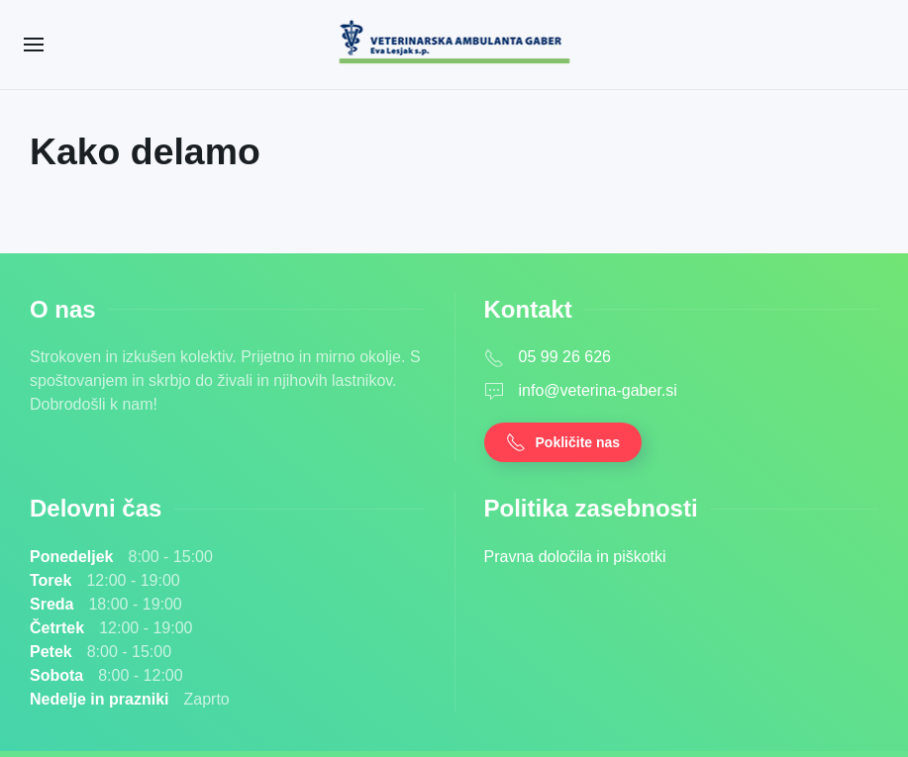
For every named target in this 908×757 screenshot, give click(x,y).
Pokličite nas (563, 442)
